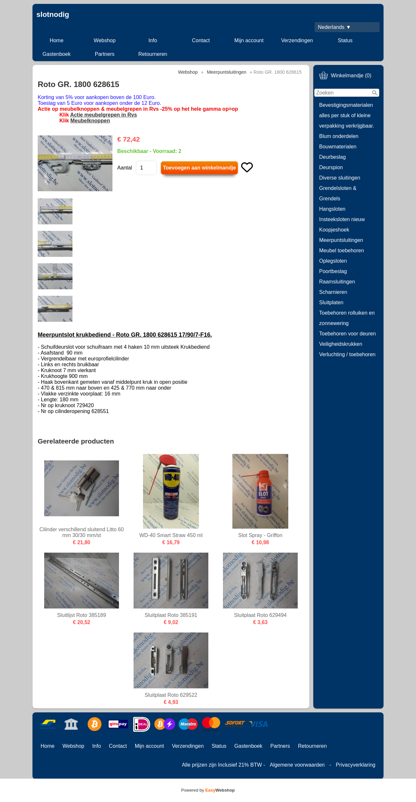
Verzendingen (297, 40)
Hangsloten (332, 209)
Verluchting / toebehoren (347, 354)
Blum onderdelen (338, 136)
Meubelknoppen (90, 120)
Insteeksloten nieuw (342, 219)
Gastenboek (57, 54)
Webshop (104, 40)
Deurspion (331, 167)
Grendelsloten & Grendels (338, 193)
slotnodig (52, 14)
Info (153, 40)
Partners (104, 54)
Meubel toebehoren (341, 250)
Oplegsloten (333, 261)
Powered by (208, 790)
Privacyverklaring (355, 765)
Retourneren (152, 54)
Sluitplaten (331, 302)
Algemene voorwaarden (297, 765)
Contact (201, 40)
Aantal (124, 167)
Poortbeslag (333, 271)
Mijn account (249, 40)
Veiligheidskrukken (340, 344)
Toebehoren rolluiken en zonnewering (347, 318)
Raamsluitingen (337, 281)
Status (345, 40)
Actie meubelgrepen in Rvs (103, 115)
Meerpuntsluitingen (341, 240)
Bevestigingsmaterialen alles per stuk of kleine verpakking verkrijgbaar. (346, 115)
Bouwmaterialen (338, 146)
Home (57, 40)
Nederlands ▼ (334, 27)
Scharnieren (333, 292)
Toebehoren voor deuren (347, 333)
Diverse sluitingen (339, 178)
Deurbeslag (332, 157)
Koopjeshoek (334, 229)
